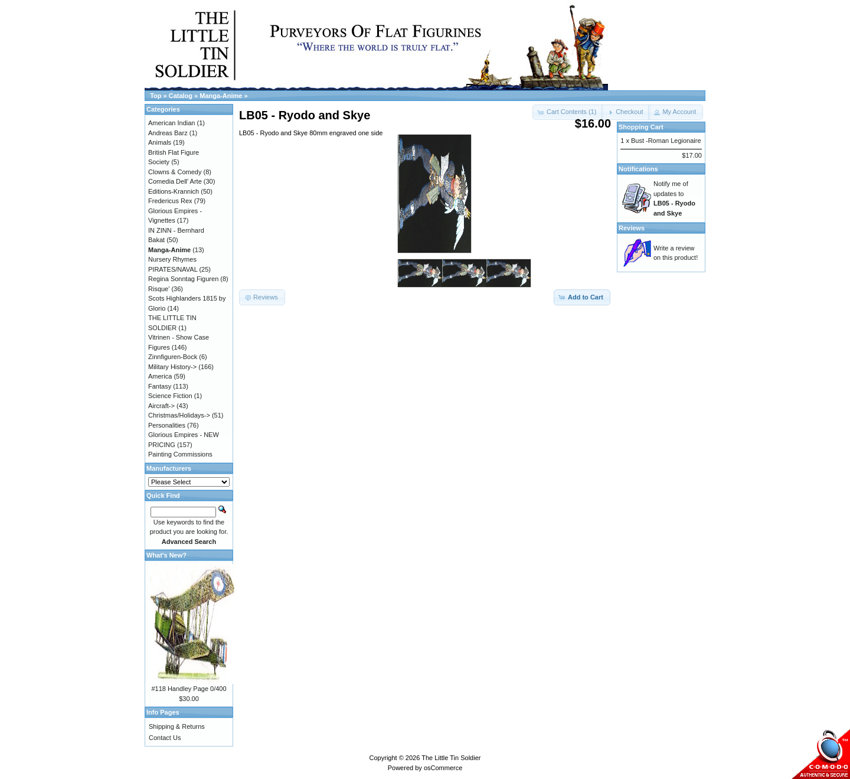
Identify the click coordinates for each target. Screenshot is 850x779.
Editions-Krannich (173, 191)
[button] (625, 112)
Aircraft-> (161, 405)
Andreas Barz (168, 132)
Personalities (166, 425)
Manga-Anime (221, 95)
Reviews (632, 228)
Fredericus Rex (170, 200)
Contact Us (165, 737)
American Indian (171, 122)
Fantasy (159, 386)
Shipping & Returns (177, 726)
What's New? (166, 555)
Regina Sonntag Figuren (183, 278)
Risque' (158, 288)
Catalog (180, 95)
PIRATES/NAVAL (172, 269)
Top (155, 95)
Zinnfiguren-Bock (172, 356)
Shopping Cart (641, 127)
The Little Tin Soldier (450, 757)
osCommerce (443, 767)
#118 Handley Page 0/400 (188, 688)
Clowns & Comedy (174, 171)
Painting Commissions (180, 454)
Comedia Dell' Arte (175, 181)
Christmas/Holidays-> (179, 415)
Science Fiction (170, 395)
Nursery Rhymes (172, 259)
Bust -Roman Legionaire (666, 140)
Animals (159, 142)
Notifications (638, 168)
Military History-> (172, 366)
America (160, 376)
